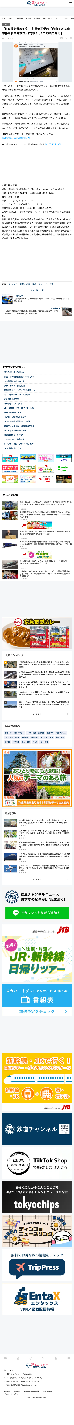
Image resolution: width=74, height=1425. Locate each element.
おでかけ (11, 18)
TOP (3, 18)
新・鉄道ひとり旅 (47, 737)
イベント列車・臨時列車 (35, 733)
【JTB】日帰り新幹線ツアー (16, 417)
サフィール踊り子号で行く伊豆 (17, 421)
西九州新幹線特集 (11, 399)
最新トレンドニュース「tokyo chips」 (20, 1374)
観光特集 (20, 18)
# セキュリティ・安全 (45, 284)
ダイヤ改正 (44, 742)
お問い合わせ (47, 1392)
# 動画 (34, 284)
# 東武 (28, 284)
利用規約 (7, 1392)
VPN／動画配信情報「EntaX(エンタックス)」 (22, 1385)
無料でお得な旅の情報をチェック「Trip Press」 (23, 1381)
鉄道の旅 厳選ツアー (12, 412)
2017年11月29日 (53, 144)
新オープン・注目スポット (14, 733)
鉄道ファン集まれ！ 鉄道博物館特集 (19, 426)
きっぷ (35, 742)
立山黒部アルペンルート (14, 381)
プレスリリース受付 (11, 1394)
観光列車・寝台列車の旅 (14, 372)
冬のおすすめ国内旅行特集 (15, 430)
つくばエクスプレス (12, 737)
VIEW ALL (37, 714)
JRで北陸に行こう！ (12, 448)
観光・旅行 (26, 742)
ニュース (65, 18)
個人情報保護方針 (30, 1392)
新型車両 (36, 18)
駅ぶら (28, 18)
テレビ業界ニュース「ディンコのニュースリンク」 (24, 1378)
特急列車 (34, 737)
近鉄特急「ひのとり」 (13, 404)
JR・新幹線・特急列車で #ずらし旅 (19, 408)
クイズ (57, 18)
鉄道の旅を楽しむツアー (14, 435)
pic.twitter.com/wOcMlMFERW (16, 138)
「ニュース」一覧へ (37, 290)
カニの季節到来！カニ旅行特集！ (18, 395)
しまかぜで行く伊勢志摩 (14, 439)
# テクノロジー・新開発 (16, 284)
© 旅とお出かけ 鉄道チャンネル (37, 1397)
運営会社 (17, 1392)
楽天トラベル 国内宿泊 (14, 386)
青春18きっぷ (47, 18)
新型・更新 (60, 737)
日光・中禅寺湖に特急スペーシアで (19, 377)
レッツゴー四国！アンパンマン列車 (19, 444)
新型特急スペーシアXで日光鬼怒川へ (19, 390)
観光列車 (25, 737)
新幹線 (7, 742)
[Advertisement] (37, 261)
